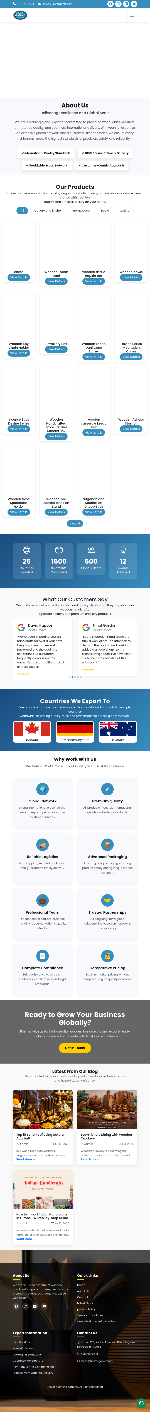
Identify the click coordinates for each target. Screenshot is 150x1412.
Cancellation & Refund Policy (96, 1321)
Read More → (25, 1159)
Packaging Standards (27, 1354)
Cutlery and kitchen (48, 211)
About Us (83, 1291)
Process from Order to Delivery (33, 1373)
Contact (82, 1297)
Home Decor (82, 211)
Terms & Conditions (90, 1315)
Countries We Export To (28, 1360)
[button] (69, 677)
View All (75, 523)
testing (125, 211)
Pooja (105, 211)
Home (81, 1285)
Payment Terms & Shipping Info (34, 1367)
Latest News (85, 1303)
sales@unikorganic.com (58, 4)
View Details (18, 277)
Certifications (22, 1342)
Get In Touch (75, 1048)
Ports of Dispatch (24, 1348)
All (22, 211)
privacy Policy (86, 1309)
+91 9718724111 (25, 4)
